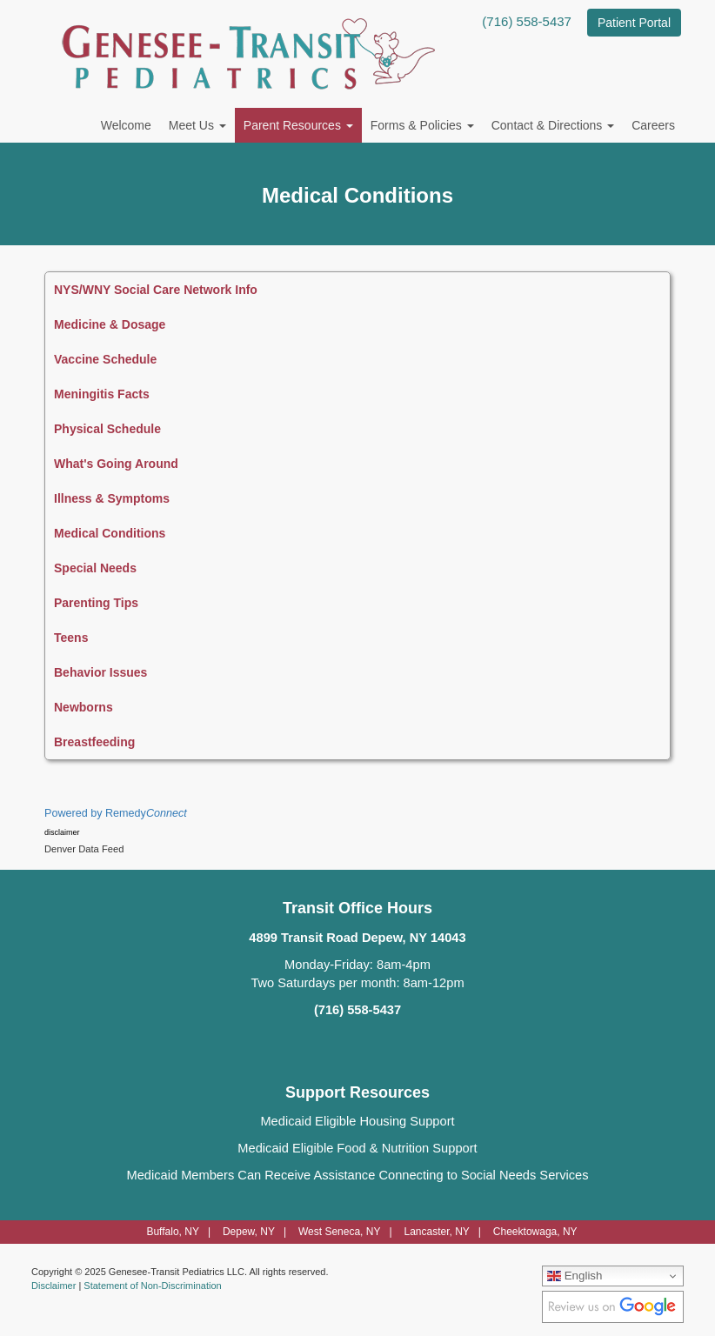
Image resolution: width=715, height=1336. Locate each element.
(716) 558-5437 (526, 21)
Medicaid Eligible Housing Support (357, 1121)
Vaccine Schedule (105, 359)
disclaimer (62, 832)
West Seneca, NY (339, 1232)
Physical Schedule (107, 429)
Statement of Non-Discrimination (152, 1285)
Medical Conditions (109, 533)
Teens (71, 638)
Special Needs (95, 568)
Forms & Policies (422, 125)
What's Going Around (116, 464)
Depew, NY (249, 1232)
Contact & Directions (553, 125)
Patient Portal (634, 23)
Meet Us (197, 125)
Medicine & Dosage (109, 324)
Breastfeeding (94, 742)
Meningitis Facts (102, 394)
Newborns (83, 707)
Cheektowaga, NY (535, 1232)
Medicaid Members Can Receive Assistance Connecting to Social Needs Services (357, 1175)
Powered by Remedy (115, 813)
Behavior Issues (100, 672)
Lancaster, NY (436, 1232)
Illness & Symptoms (112, 498)
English (574, 1276)
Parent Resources (298, 125)
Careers (653, 125)
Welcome (126, 125)
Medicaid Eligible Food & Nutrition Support (357, 1148)
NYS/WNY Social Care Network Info (155, 290)
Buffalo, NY (172, 1232)
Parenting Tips (96, 603)
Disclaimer (53, 1285)
